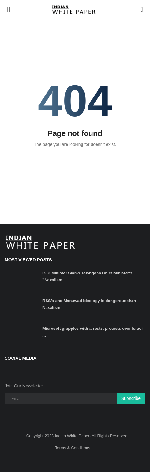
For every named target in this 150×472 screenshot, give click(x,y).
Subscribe (131, 398)
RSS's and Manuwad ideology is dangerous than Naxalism (89, 304)
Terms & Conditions (72, 448)
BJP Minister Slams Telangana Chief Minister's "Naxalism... (87, 276)
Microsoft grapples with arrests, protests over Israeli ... (93, 332)
